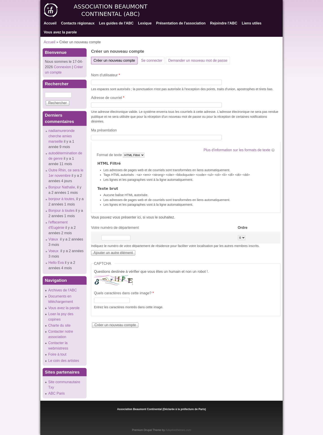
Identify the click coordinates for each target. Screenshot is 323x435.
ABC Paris (56, 393)
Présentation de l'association (181, 23)
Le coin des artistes (63, 361)
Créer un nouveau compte (115, 59)
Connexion (62, 67)
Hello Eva (56, 262)
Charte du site (59, 325)
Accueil (50, 23)
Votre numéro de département (115, 228)
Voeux (53, 251)
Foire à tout (57, 354)
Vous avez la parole (60, 32)
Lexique (144, 23)
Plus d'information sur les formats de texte (237, 150)
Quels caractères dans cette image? (124, 293)
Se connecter (151, 60)
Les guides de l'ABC (116, 23)
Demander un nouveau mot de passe (197, 60)
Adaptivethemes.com (178, 430)
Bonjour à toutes (61, 210)
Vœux (53, 239)
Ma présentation (104, 130)
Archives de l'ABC (62, 290)
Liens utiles (252, 23)
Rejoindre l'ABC (223, 23)
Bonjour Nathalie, (62, 187)
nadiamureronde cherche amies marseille (61, 136)
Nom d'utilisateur (105, 75)
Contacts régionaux (77, 23)
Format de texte (110, 155)
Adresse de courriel (107, 98)
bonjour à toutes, (61, 199)
